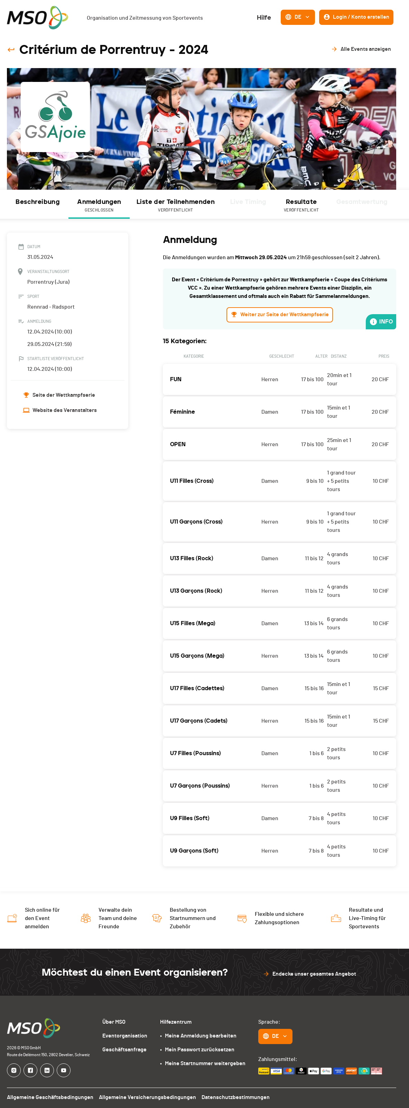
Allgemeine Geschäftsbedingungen (49, 1097)
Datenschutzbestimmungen (231, 1097)
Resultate (302, 206)
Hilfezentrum (177, 1021)
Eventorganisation (126, 1035)
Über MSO (116, 1021)
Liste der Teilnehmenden (175, 206)
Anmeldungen (99, 206)
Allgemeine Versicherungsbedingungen (144, 1097)
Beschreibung (37, 201)
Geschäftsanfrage (126, 1049)
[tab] (37, 204)
